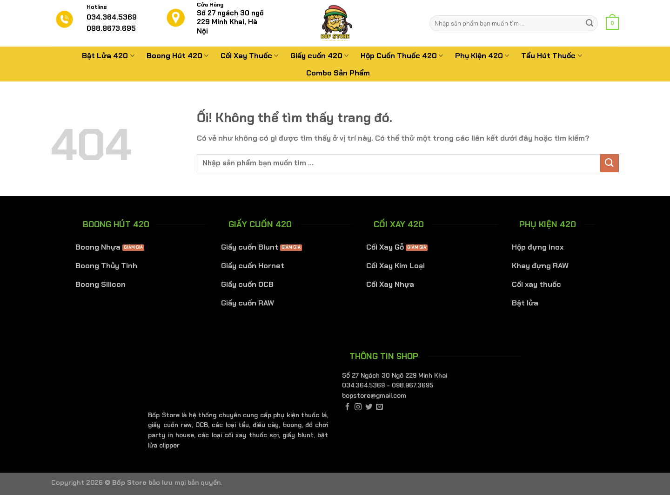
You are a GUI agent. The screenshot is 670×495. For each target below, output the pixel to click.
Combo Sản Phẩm (338, 73)
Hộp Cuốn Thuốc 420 (402, 56)
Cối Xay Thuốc (249, 56)
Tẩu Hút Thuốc (551, 56)
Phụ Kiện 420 (482, 56)
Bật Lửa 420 (108, 56)
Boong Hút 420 (177, 56)
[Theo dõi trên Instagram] (358, 407)
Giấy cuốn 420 (319, 56)
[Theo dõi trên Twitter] (368, 407)
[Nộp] (589, 23)
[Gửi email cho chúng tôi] (379, 407)
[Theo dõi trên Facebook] (347, 407)
